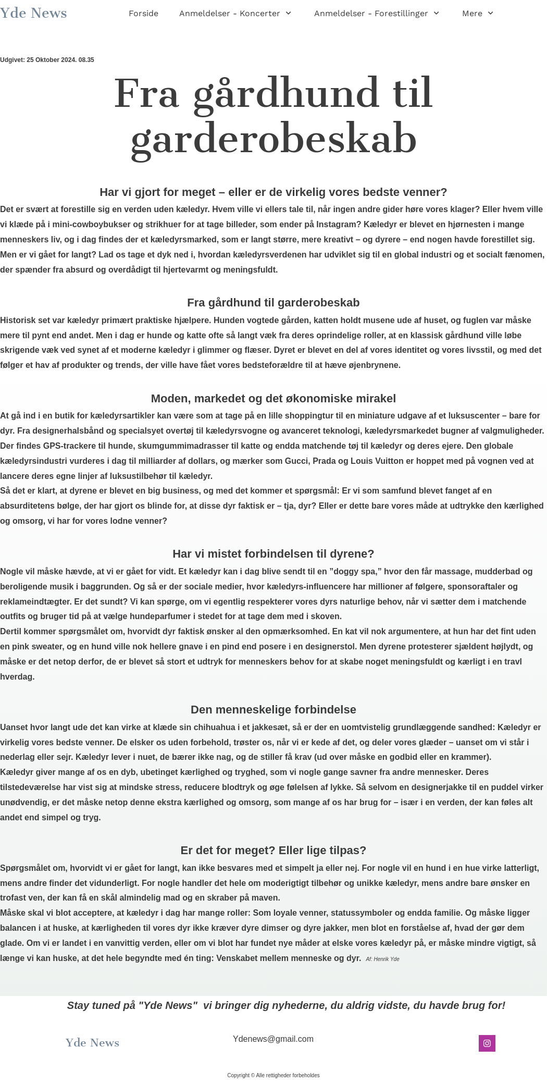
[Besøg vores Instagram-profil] (487, 1043)
